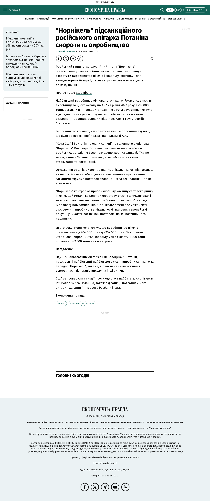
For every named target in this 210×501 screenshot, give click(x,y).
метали (90, 303)
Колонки (57, 18)
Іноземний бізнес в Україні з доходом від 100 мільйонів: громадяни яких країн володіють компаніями (26, 62)
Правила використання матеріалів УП (122, 422)
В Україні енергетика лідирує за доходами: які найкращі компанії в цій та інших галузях (25, 80)
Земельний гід (156, 18)
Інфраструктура (74, 18)
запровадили (73, 278)
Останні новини (17, 103)
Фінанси (109, 18)
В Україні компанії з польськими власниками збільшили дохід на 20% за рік (25, 44)
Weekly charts (176, 18)
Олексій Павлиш (65, 51)
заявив (93, 266)
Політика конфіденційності (81, 422)
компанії (75, 303)
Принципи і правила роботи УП (165, 422)
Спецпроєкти (124, 18)
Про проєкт (56, 422)
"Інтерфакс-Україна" (118, 434)
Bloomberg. (84, 93)
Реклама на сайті (37, 422)
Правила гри (94, 18)
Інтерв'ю (140, 18)
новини (29, 18)
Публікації (43, 18)
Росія (61, 303)
